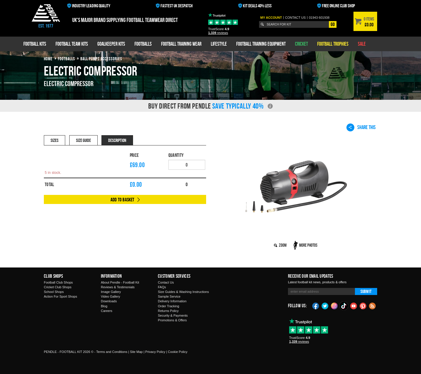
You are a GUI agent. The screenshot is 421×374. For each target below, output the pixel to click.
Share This (361, 127)
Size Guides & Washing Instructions (183, 292)
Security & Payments (173, 315)
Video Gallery (110, 296)
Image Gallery (111, 292)
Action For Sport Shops (60, 296)
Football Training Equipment (261, 44)
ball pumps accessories (101, 58)
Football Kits (34, 44)
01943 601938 (319, 17)
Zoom (283, 245)
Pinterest (363, 305)
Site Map (136, 352)
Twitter (325, 305)
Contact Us (166, 282)
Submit (366, 291)
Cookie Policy (177, 352)
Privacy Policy (155, 352)
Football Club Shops (58, 282)
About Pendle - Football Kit (120, 282)
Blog (104, 306)
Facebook (315, 305)
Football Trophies (332, 44)
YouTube (353, 305)
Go (333, 24)
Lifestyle (219, 44)
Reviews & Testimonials (117, 287)
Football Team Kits (72, 44)
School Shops (54, 292)
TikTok (344, 305)
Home (48, 58)
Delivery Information (172, 301)
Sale (362, 44)
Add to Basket (122, 199)
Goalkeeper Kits (111, 44)
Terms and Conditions (111, 352)
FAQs (162, 287)
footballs (66, 58)
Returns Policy (168, 311)
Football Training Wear (181, 44)
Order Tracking (168, 306)
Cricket (301, 44)
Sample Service (169, 296)
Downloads (109, 301)
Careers (106, 311)
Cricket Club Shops (57, 287)
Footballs (143, 44)
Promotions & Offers (172, 320)
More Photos (308, 245)
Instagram (334, 305)
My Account (271, 17)
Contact (295, 17)
